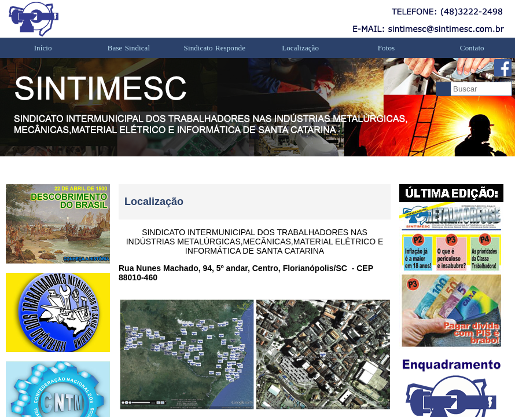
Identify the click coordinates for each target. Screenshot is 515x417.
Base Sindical (129, 47)
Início (43, 47)
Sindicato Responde (214, 47)
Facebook (502, 71)
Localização (300, 47)
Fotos (386, 47)
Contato (472, 47)
